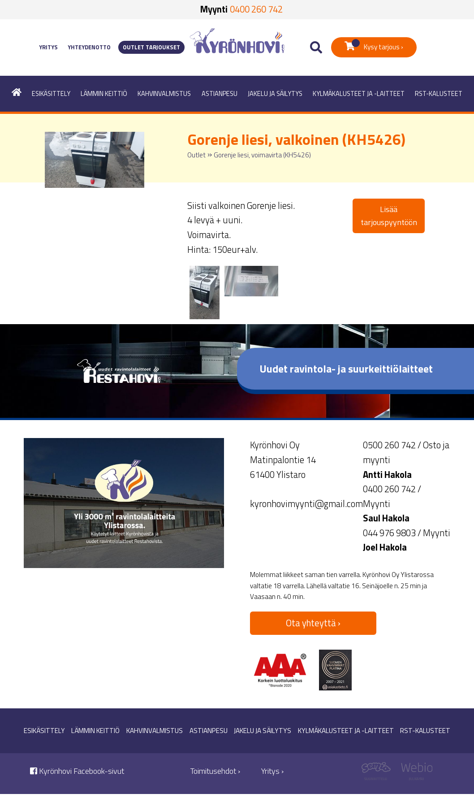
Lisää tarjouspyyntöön (389, 215)
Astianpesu (219, 94)
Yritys (48, 47)
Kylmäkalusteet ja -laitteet (359, 94)
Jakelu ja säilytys (275, 94)
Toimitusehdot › (215, 771)
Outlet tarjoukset (151, 47)
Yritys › (272, 771)
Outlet (196, 155)
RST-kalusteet (438, 94)
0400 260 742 (256, 9)
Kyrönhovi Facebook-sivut (77, 771)
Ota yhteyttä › (313, 623)
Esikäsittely (51, 94)
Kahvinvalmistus (164, 94)
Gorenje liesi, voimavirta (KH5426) (262, 155)
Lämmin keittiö (104, 94)
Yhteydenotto (89, 47)
